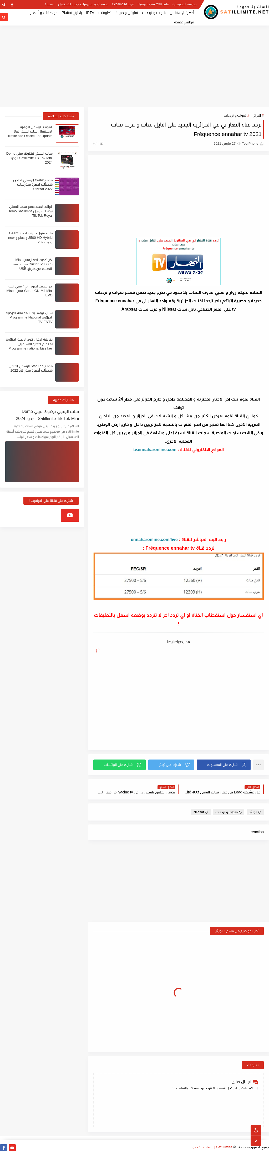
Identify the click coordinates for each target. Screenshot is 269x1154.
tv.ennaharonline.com (154, 449)
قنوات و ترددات (154, 13)
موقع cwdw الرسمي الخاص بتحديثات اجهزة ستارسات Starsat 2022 (33, 184)
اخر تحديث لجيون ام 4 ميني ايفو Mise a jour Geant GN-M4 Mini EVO (29, 290)
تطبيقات (104, 13)
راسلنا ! (50, 4)
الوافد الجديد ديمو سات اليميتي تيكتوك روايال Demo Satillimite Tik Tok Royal (30, 211)
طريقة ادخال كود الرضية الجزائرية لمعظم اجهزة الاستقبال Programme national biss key (29, 343)
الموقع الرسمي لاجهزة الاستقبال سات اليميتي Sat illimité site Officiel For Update (30, 131)
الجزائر (257, 115)
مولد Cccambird (123, 4)
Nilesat (201, 812)
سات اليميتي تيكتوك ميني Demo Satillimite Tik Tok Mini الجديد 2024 (29, 157)
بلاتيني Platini (72, 13)
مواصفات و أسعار (44, 13)
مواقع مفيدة (184, 22)
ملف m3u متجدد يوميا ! (153, 4)
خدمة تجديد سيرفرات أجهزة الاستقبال (83, 4)
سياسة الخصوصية (184, 4)
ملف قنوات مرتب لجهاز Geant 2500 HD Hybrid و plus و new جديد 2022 (30, 237)
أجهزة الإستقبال (182, 13)
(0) (98, 143)
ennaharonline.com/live (154, 539)
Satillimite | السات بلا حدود (211, 1147)
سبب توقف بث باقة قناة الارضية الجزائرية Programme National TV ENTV (29, 317)
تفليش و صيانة (126, 13)
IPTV (90, 13)
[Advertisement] (134, 66)
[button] (224, 765)
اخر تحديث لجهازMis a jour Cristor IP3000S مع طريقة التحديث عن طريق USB (33, 264)
